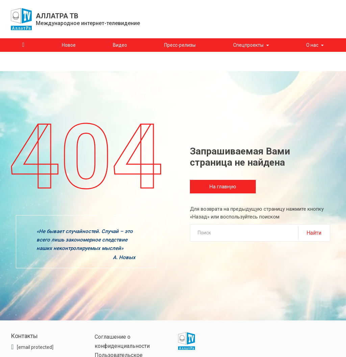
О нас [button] (312, 45)
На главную (222, 187)
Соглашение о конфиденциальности (122, 341)
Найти (313, 233)
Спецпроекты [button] (248, 45)
